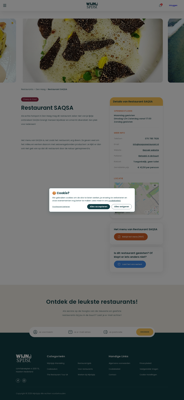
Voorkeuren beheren (61, 206)
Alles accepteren (98, 206)
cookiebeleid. (114, 200)
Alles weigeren (121, 206)
